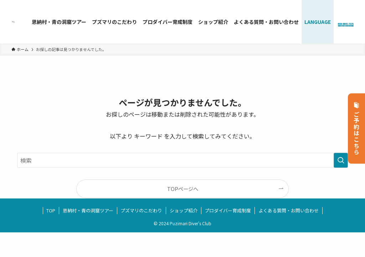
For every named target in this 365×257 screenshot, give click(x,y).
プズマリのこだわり (141, 210)
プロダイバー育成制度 (228, 210)
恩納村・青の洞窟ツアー (88, 210)
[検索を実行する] (341, 160)
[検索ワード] (182, 160)
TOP (50, 210)
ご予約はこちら (356, 128)
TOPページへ (182, 188)
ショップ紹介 (183, 210)
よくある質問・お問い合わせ (288, 210)
